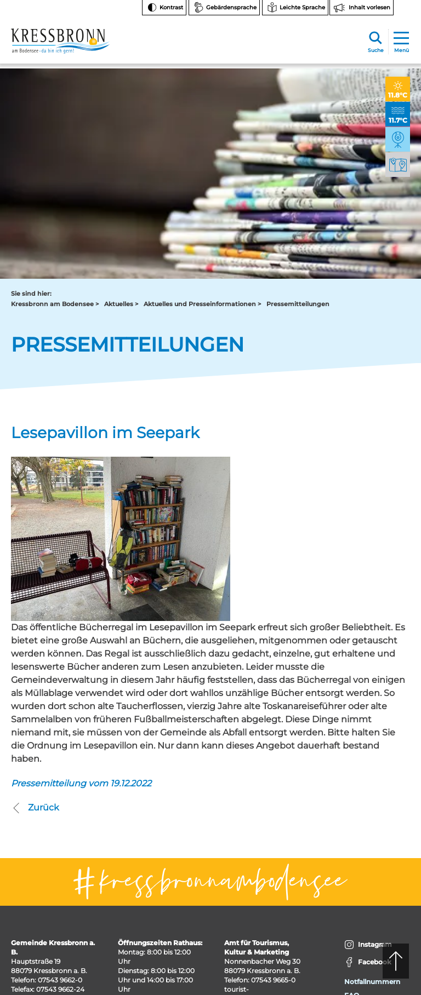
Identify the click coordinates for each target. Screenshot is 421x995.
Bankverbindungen (376, 811)
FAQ (351, 797)
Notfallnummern (372, 783)
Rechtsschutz (366, 851)
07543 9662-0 (60, 782)
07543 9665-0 (273, 782)
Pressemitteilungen (297, 106)
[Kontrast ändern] (164, 7)
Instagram (368, 746)
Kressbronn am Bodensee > (55, 106)
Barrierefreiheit (369, 879)
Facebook (367, 764)
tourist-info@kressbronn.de (257, 795)
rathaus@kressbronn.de (50, 800)
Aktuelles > (121, 106)
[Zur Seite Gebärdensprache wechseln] (224, 7)
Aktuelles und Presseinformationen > (202, 106)
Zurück (35, 609)
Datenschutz (365, 892)
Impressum (363, 906)
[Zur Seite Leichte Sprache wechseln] (295, 7)
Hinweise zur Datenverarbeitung (375, 833)
